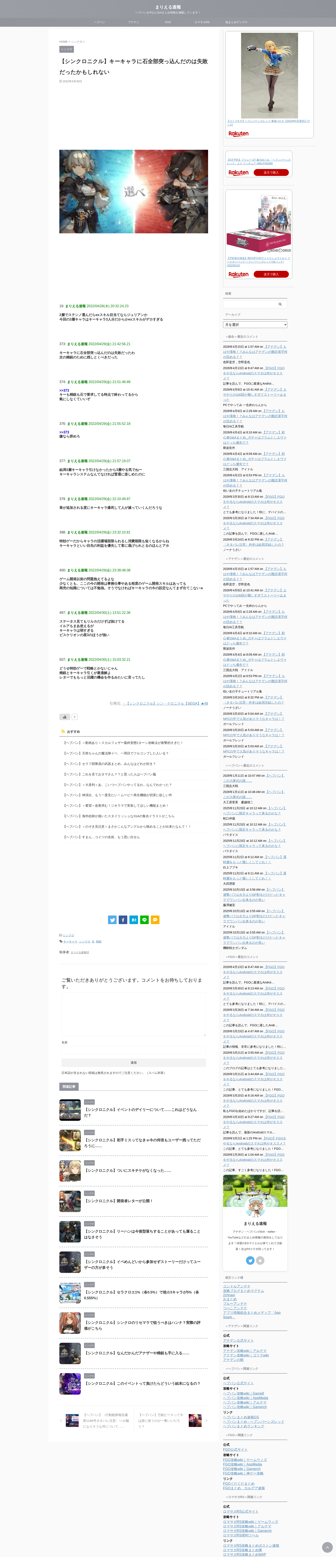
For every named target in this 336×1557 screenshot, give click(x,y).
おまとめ (230, 1237)
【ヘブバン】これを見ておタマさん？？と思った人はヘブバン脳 (106, 772)
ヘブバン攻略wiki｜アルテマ (245, 1341)
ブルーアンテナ (235, 1242)
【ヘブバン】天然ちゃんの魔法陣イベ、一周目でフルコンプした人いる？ (112, 752)
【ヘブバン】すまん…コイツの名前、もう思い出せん (99, 831)
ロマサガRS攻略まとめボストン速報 (251, 1484)
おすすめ (73, 731)
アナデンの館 (233, 1298)
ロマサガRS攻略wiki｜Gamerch (247, 1469)
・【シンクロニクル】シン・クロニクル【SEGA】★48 (162, 703)
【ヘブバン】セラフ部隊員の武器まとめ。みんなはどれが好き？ (106, 762)
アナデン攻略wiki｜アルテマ (245, 1289)
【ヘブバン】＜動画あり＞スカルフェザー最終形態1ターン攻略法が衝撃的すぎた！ (119, 742)
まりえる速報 (168, 7)
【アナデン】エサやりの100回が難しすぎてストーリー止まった (254, 389)
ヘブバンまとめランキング (243, 1364)
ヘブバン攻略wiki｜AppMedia (245, 1336)
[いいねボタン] (64, 717)
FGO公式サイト (235, 1388)
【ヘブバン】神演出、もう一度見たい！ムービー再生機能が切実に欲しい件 (114, 792)
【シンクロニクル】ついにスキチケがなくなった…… (125, 1164)
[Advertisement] (133, 115)
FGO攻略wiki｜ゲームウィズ (245, 1398)
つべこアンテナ (235, 1246)
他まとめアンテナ (236, 22)
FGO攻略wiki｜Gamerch (242, 1407)
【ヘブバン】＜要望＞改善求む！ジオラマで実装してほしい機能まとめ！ (112, 802)
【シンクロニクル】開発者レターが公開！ (116, 1194)
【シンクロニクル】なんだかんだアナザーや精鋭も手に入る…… (133, 1346)
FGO (168, 22)
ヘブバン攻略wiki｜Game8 (243, 1332)
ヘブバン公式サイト (238, 1321)
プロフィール (159, 1528)
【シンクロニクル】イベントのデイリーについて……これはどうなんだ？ (140, 1103)
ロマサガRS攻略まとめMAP (244, 1493)
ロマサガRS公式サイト (241, 1450)
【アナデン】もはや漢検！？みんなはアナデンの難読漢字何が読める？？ (254, 352)
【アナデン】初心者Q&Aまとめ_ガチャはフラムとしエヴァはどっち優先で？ (254, 432)
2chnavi (229, 1233)
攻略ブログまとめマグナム (243, 1229)
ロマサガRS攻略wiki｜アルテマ (247, 1464)
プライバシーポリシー (185, 1528)
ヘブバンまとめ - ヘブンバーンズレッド (253, 1360)
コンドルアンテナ (236, 1224)
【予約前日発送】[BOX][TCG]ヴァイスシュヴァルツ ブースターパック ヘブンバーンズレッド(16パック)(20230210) (258, 262)
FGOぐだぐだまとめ (239, 1422)
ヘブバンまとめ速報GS (241, 1355)
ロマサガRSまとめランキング (246, 1497)
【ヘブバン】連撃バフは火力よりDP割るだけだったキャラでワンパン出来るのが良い (255, 879)
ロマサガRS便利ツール (241, 1473)
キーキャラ (70, 935)
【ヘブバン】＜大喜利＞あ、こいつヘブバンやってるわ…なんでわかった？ (114, 782)
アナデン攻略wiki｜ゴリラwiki (246, 1293)
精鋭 (99, 935)
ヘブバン (99, 22)
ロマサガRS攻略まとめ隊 (242, 1488)
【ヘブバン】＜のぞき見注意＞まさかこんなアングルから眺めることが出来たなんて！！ (123, 821)
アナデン (133, 22)
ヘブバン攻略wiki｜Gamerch (245, 1345)
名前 (65, 1035)
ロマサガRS (202, 22)
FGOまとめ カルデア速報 (244, 1426)
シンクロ (68, 929)
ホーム (142, 1528)
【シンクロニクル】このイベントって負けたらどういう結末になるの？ (139, 1377)
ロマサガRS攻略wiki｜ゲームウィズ (250, 1460)
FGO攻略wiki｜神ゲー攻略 (243, 1411)
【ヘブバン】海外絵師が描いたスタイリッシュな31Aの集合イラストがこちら (115, 812)
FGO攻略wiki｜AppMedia (242, 1402)
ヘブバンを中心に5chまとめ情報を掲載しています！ (168, 1544)
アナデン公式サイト (238, 1279)
